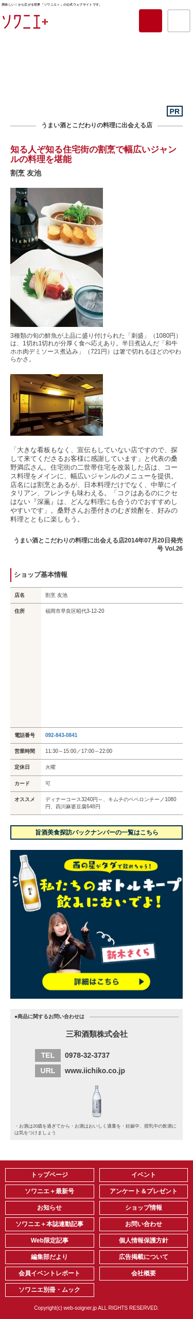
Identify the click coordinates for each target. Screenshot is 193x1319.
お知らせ (49, 1207)
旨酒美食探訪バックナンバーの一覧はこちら (97, 832)
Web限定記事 (49, 1240)
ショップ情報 (143, 1207)
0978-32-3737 (87, 1055)
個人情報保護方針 (143, 1240)
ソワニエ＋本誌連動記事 (49, 1224)
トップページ (49, 1174)
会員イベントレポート (49, 1273)
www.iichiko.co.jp (95, 1070)
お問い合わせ (143, 1224)
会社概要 (143, 1273)
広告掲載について (143, 1256)
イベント (143, 1174)
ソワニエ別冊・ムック (49, 1289)
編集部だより (49, 1256)
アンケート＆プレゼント (144, 1191)
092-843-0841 (61, 735)
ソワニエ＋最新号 (49, 1191)
